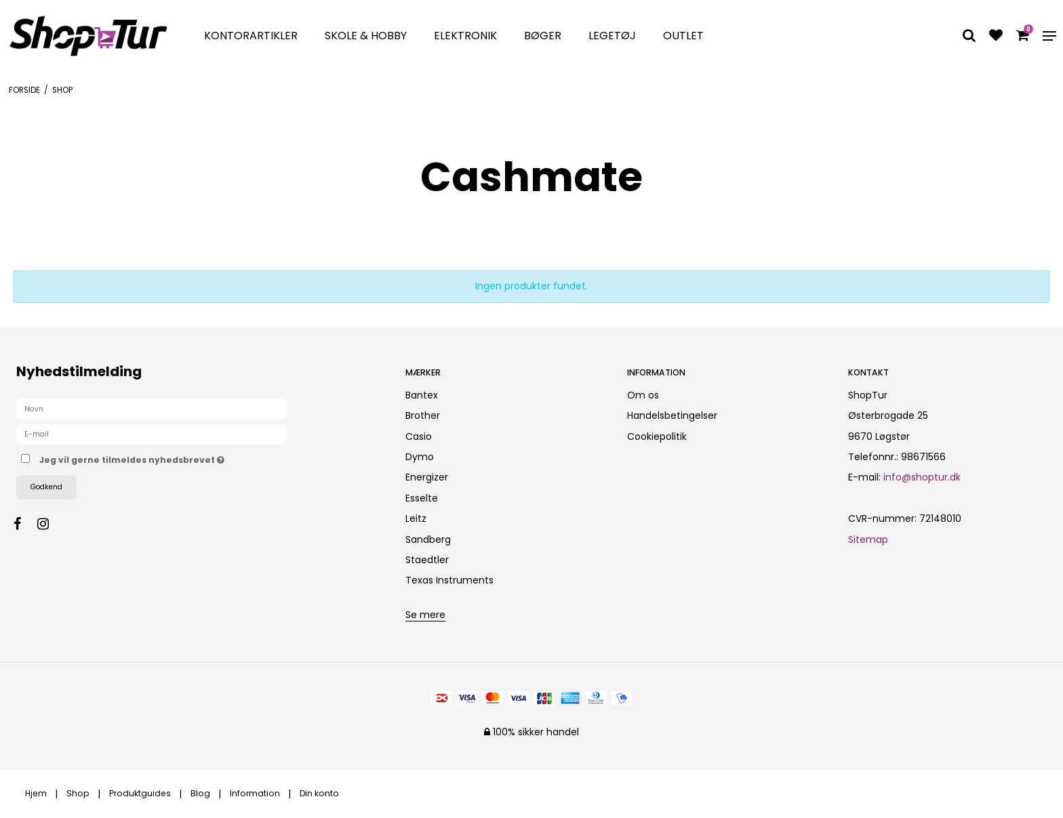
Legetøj (612, 35)
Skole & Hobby (366, 35)
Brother (422, 415)
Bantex (421, 395)
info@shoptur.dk (922, 477)
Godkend (46, 487)
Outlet (683, 35)
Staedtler (427, 560)
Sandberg (428, 539)
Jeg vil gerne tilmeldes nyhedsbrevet (179, 457)
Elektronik (465, 35)
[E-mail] (151, 434)
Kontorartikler (251, 35)
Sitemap (868, 539)
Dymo (419, 457)
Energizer (426, 477)
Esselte (421, 498)
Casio (418, 436)
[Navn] (151, 408)
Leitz (415, 518)
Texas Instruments (449, 580)
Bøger (542, 35)
